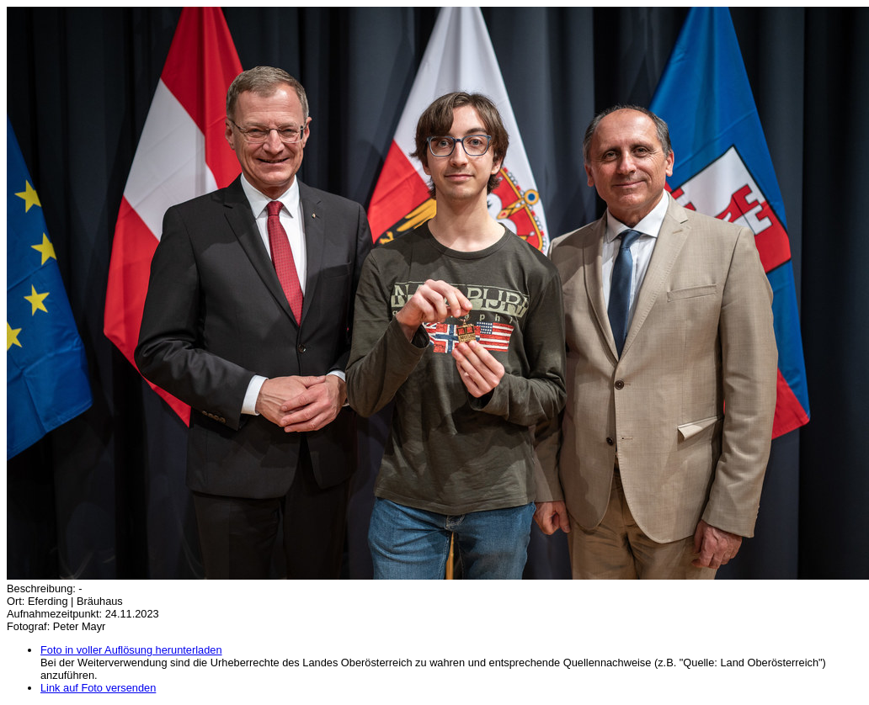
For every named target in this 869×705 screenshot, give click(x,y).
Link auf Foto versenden (98, 687)
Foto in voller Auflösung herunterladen (131, 650)
